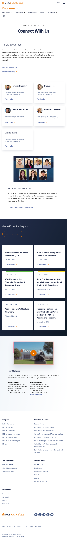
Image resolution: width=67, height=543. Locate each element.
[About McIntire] (39, 461)
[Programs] (6, 420)
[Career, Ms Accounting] (42, 12)
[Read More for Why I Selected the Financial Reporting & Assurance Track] (11, 294)
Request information (9, 67)
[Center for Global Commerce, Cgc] (44, 431)
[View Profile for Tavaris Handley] (10, 99)
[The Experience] (8, 461)
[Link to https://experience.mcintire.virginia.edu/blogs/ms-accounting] (12, 234)
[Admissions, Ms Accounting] (6, 12)
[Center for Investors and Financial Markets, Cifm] (48, 434)
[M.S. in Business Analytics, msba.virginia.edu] (12, 441)
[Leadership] (38, 468)
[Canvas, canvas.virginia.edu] (5, 494)
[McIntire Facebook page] (36, 514)
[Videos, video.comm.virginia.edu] (5, 504)
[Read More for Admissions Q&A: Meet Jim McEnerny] (11, 327)
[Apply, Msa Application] (5, 15)
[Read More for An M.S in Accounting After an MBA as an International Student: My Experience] (43, 294)
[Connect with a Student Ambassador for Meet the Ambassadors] (21, 207)
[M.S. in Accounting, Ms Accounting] (8, 427)
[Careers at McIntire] (40, 481)
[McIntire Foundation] (41, 471)
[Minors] (4, 444)
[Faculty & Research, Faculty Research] (41, 420)
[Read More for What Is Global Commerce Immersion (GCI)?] (11, 264)
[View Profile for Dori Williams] (10, 146)
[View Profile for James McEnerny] (10, 122)
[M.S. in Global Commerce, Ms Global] (11, 434)
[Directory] (37, 478)
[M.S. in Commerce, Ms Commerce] (8, 431)
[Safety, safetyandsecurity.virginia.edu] (37, 526)
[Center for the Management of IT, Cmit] (45, 437)
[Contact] (19, 526)
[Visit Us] (36, 475)
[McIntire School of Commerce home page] (12, 5)
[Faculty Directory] (40, 424)
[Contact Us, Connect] (51, 12)
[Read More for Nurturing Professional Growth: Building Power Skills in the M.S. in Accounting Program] (43, 327)
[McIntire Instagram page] (48, 514)
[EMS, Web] (5, 500)
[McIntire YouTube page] (52, 514)
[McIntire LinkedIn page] (44, 514)
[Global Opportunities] (9, 468)
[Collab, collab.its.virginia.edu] (5, 497)
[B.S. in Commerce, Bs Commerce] (8, 424)
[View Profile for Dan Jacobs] (42, 99)
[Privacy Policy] (28, 526)
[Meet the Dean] (39, 465)
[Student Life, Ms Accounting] (32, 12)
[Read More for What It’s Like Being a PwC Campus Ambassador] (43, 264)
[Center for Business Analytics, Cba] (44, 427)
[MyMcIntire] (6, 490)
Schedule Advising (8, 72)
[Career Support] (7, 465)
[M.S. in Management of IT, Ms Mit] (11, 437)
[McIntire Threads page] (40, 514)
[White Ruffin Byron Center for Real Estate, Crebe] (48, 441)
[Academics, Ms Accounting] (19, 12)
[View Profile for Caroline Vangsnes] (42, 122)
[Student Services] (8, 471)
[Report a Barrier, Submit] (8, 526)
